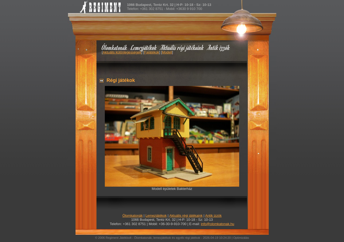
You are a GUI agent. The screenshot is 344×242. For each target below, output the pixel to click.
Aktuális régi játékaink (182, 47)
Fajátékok (151, 52)
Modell (167, 52)
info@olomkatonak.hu (217, 224)
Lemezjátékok (144, 47)
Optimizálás (241, 237)
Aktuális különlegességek (122, 52)
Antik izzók (219, 47)
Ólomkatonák (114, 47)
